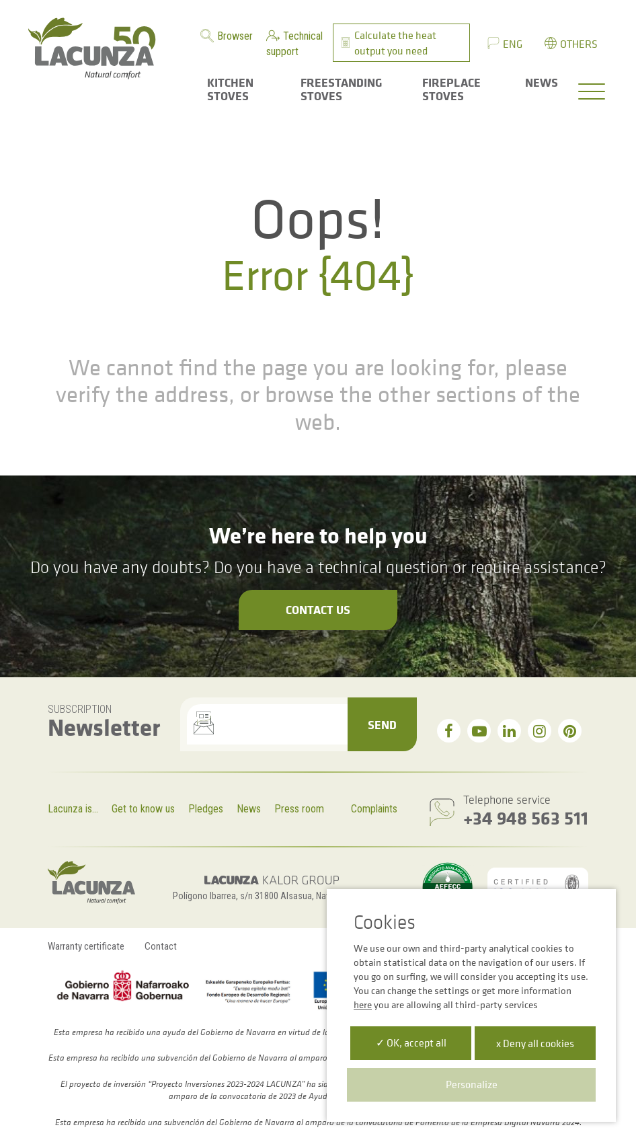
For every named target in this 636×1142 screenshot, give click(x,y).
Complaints (374, 808)
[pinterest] (570, 731)
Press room (299, 808)
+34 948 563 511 (525, 817)
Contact (161, 946)
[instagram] (539, 731)
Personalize (472, 1084)
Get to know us (143, 808)
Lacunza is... (73, 808)
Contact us (318, 609)
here (363, 1004)
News (249, 808)
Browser (235, 36)
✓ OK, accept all (411, 1042)
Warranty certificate (86, 946)
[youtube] (479, 731)
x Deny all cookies (535, 1043)
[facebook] (449, 731)
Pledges (205, 808)
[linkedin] (509, 731)
